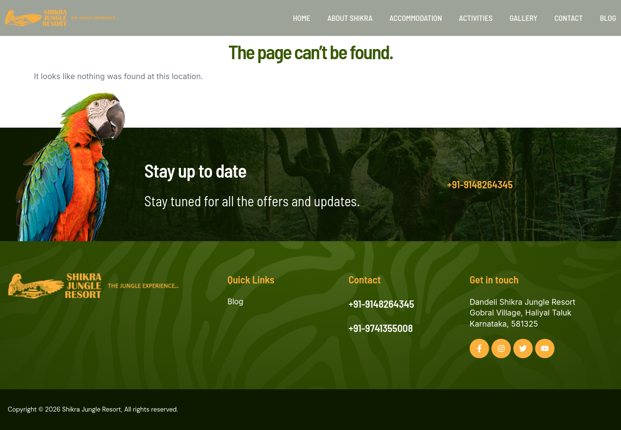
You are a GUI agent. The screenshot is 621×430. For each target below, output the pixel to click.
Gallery (523, 17)
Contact (569, 17)
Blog (608, 17)
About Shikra (350, 17)
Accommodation (416, 17)
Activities (475, 17)
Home (301, 17)
